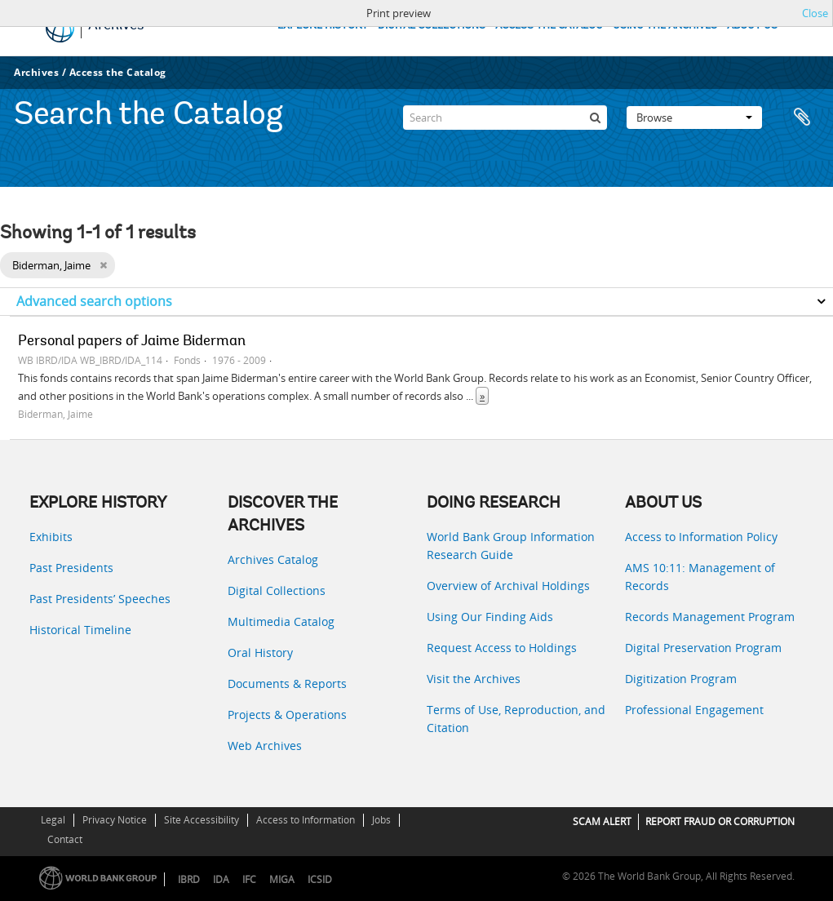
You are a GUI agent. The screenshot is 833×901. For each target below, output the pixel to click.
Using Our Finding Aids (490, 616)
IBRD (189, 879)
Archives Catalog (273, 559)
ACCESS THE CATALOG (549, 25)
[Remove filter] (103, 265)
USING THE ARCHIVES (665, 25)
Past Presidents (71, 567)
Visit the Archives (474, 678)
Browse (694, 117)
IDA (221, 879)
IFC (249, 879)
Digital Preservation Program (703, 647)
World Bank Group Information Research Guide (511, 545)
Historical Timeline (80, 629)
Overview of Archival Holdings (508, 585)
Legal (53, 820)
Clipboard (802, 117)
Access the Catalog (117, 72)
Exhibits (51, 536)
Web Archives (265, 745)
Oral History (260, 652)
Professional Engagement (694, 709)
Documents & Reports (287, 683)
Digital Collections (277, 590)
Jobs (381, 820)
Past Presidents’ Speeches (100, 598)
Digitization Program (681, 678)
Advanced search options (94, 301)
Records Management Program (710, 616)
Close (815, 13)
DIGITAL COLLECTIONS (431, 25)
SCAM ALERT (602, 821)
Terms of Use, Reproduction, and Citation (516, 718)
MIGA (282, 879)
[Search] (505, 117)
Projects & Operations (287, 714)
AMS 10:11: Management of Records (700, 576)
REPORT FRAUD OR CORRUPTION (720, 821)
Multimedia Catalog (281, 621)
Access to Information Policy (701, 536)
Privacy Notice (114, 820)
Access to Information (305, 820)
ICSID (320, 879)
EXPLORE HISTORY (322, 25)
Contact (64, 839)
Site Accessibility (201, 820)
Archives (36, 72)
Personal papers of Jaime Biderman (132, 342)
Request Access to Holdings (502, 647)
